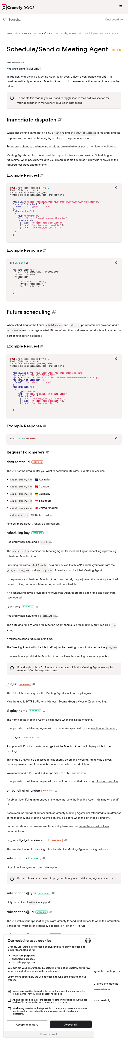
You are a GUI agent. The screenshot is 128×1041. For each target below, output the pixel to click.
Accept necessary (27, 1024)
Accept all (70, 1024)
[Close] (88, 941)
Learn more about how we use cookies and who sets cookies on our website (47, 978)
